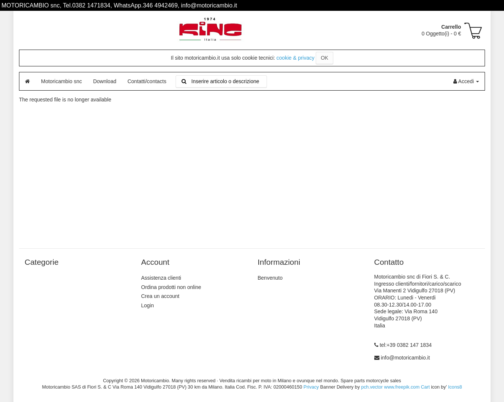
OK (324, 58)
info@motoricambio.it (405, 358)
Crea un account (160, 296)
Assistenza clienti (161, 278)
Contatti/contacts (146, 81)
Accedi (466, 81)
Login (147, 305)
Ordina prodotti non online (171, 287)
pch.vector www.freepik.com (390, 387)
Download (104, 81)
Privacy (311, 387)
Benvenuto (270, 278)
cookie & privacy (296, 58)
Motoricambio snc (61, 81)
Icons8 (455, 387)
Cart (425, 387)
